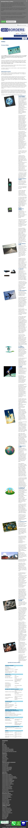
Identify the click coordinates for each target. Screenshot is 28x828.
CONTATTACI (4, 753)
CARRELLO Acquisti (6, 805)
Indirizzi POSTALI (4, 757)
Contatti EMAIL (4, 756)
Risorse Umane (4, 745)
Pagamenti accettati (5, 816)
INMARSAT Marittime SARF (6, 804)
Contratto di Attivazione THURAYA (7, 782)
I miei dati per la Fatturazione (6, 811)
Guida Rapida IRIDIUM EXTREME (7, 794)
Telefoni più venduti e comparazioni (8, 762)
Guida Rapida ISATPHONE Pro (6, 797)
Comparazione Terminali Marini (6, 769)
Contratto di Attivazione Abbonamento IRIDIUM (9, 776)
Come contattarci (4, 817)
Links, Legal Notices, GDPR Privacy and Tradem (9, 751)
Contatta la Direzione (5, 758)
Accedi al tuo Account (21, 25)
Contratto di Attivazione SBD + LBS (7, 775)
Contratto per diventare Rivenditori (7, 788)
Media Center (4, 744)
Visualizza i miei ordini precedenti (7, 810)
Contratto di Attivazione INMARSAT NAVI (8, 780)
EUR (18, 33)
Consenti (3, 21)
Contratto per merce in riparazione (7, 786)
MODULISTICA (5, 773)
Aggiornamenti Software (5, 800)
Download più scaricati (6, 793)
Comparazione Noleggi (5, 770)
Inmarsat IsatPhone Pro (5, 763)
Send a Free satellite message (21, 35)
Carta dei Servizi (4, 746)
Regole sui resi (4, 818)
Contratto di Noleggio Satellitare (6, 774)
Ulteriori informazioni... (11, 21)
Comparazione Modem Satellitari (7, 768)
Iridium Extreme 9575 (5, 764)
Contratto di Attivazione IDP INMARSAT (8, 781)
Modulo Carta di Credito (5, 792)
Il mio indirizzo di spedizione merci (7, 812)
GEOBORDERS (5, 740)
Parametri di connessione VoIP (6, 799)
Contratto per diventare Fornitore (7, 787)
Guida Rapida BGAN (5, 798)
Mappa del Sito (4, 752)
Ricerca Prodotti (4, 806)
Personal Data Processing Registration (8, 750)
